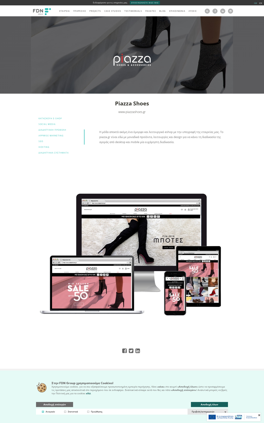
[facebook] (215, 11)
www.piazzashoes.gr (132, 112)
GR (255, 3)
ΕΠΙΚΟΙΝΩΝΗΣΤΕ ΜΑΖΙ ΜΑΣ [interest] (145, 3)
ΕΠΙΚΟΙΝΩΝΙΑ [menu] (177, 11)
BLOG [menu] (162, 11)
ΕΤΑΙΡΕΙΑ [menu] (64, 11)
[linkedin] (222, 11)
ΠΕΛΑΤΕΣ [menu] (150, 11)
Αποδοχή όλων (209, 404)
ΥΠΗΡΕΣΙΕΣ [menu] (79, 11)
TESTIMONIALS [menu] (133, 11)
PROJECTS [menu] (95, 11)
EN (260, 3)
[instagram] (230, 11)
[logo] (41, 11)
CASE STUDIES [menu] (112, 11)
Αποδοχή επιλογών (54, 404)
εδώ (88, 393)
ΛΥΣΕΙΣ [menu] (193, 11)
